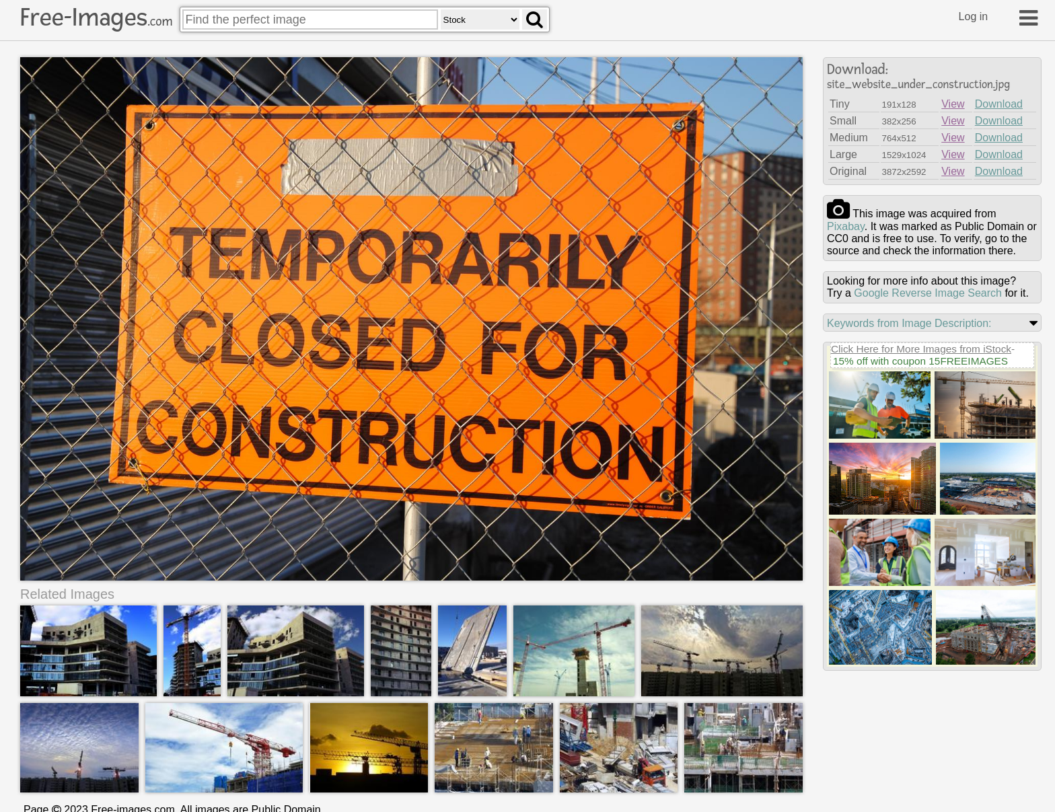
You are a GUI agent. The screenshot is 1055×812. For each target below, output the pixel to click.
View (952, 104)
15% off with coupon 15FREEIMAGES (920, 361)
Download (999, 104)
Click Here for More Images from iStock (921, 349)
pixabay (846, 226)
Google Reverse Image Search (928, 293)
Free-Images (96, 17)
